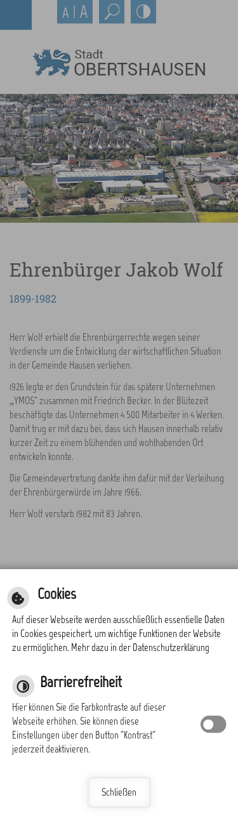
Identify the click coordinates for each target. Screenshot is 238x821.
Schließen (119, 792)
